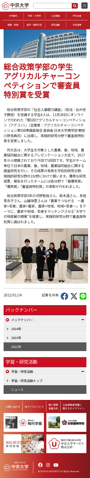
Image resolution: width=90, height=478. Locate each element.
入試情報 (55, 15)
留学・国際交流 (34, 24)
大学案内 (13, 15)
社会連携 (77, 24)
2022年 (16, 346)
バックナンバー (22, 319)
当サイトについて (34, 406)
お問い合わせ (13, 406)
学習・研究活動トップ (26, 380)
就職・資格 (12, 24)
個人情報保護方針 (53, 406)
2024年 (16, 328)
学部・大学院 (34, 15)
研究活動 (55, 24)
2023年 (16, 337)
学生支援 (77, 15)
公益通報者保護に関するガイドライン (73, 406)
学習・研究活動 (21, 361)
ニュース (17, 389)
